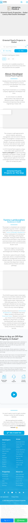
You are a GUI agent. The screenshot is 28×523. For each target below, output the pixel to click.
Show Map (7, 51)
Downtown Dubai (7, 316)
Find (20, 51)
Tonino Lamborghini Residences (15, 232)
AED (4, 59)
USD (9, 59)
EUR (13, 59)
